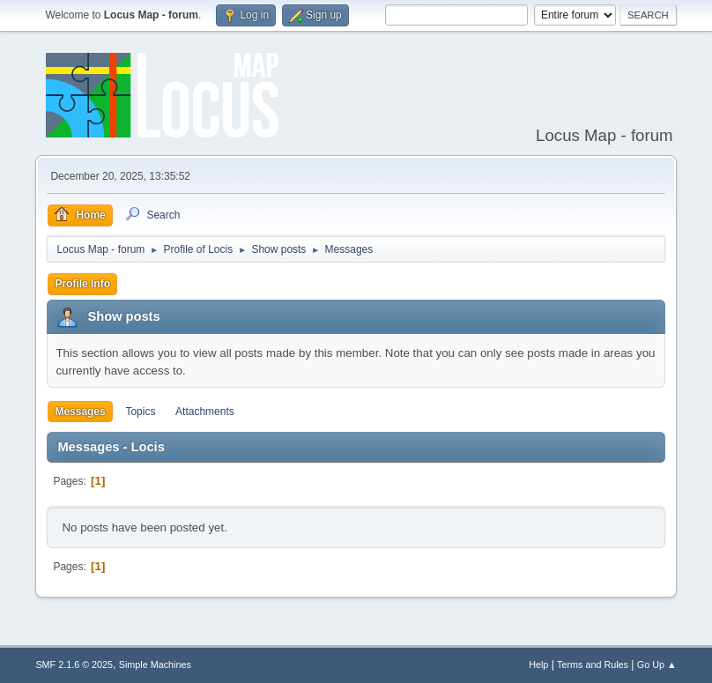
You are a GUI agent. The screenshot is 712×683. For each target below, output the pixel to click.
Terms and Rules (592, 664)
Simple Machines (155, 664)
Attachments (204, 411)
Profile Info (82, 284)
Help (538, 664)
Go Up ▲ (657, 664)
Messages (80, 411)
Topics (140, 411)
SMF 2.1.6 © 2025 (74, 664)
